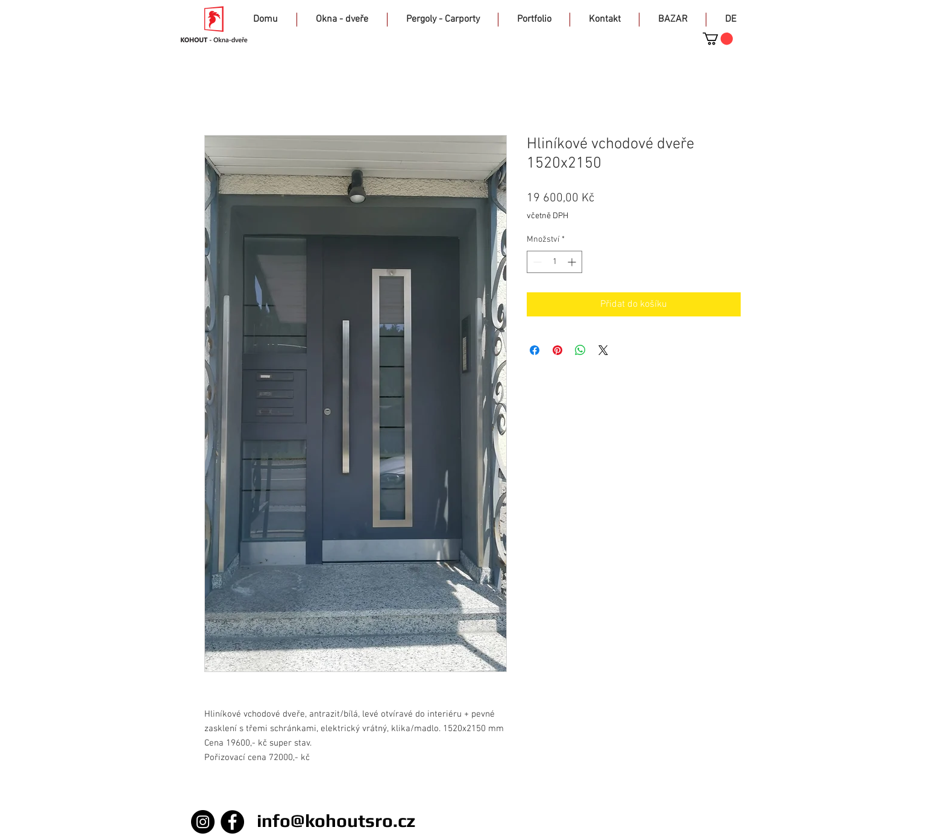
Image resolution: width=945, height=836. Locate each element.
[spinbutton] (554, 261)
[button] (718, 39)
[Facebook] (232, 822)
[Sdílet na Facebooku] (534, 350)
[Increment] (572, 261)
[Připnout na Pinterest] (557, 350)
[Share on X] (603, 350)
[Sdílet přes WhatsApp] (580, 350)
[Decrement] (536, 261)
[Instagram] (203, 822)
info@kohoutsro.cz (336, 820)
